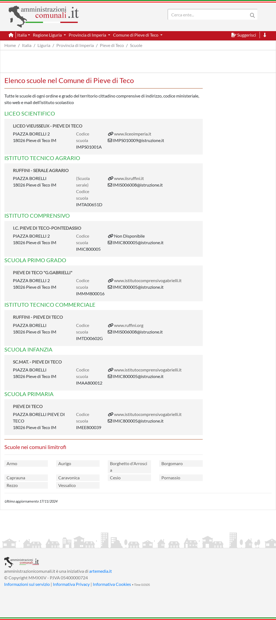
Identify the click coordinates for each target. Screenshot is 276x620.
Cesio (115, 477)
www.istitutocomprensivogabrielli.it (148, 280)
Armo (12, 463)
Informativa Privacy (71, 584)
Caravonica (69, 477)
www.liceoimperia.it (132, 133)
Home (10, 45)
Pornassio (170, 477)
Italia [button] (22, 34)
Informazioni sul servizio (27, 584)
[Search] (209, 14)
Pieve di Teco (112, 45)
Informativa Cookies (112, 584)
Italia (26, 45)
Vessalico (67, 485)
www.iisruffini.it (129, 178)
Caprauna (16, 477)
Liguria (43, 45)
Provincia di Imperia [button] (88, 34)
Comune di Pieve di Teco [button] (136, 34)
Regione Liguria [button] (48, 34)
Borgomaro (172, 463)
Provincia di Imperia (75, 45)
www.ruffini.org (128, 325)
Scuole (136, 45)
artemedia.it (100, 571)
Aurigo (64, 463)
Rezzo (12, 485)
